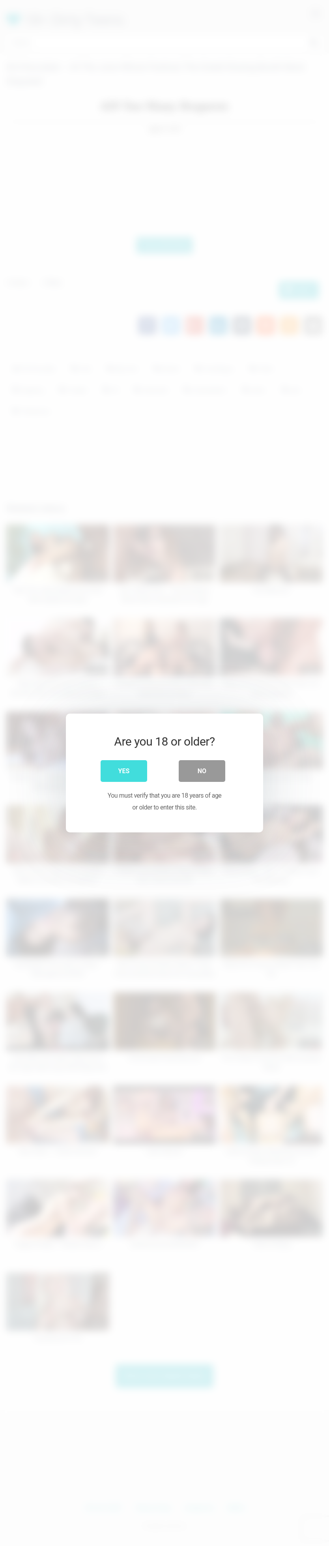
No (202, 771)
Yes (124, 771)
